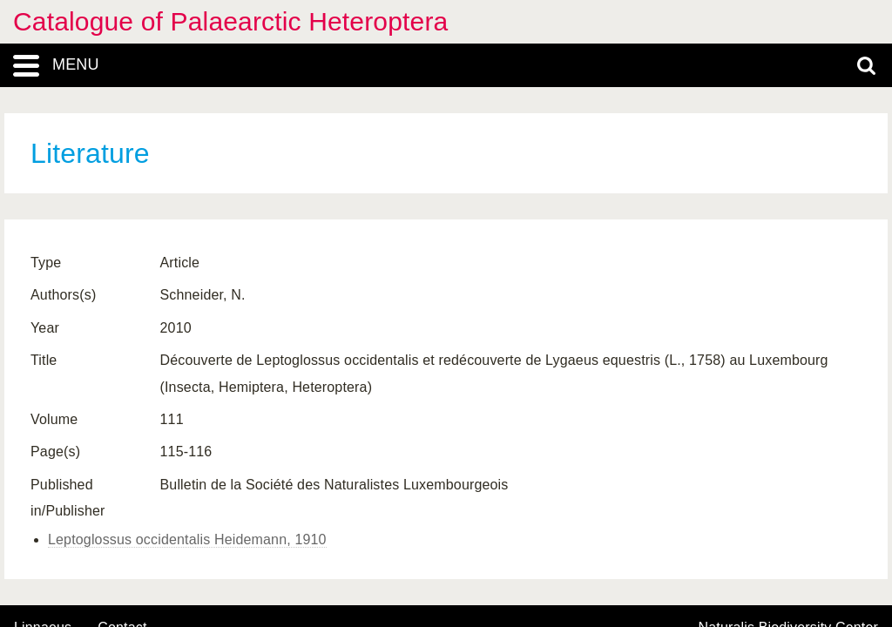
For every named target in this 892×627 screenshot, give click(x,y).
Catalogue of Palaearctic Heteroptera (230, 21)
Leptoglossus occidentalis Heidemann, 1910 (187, 539)
